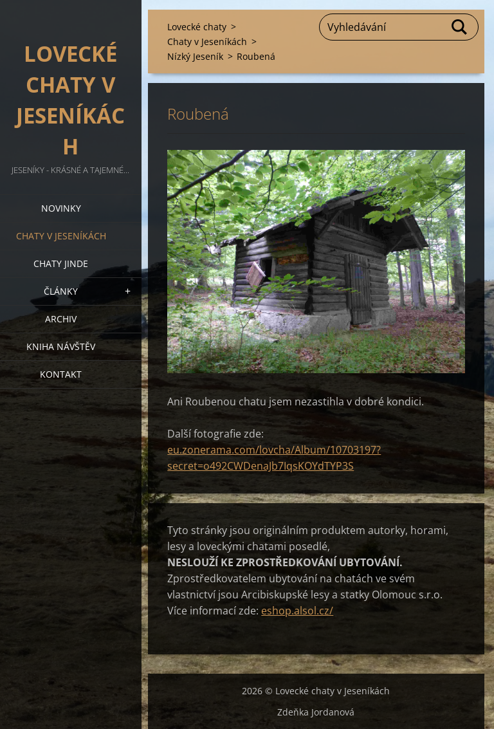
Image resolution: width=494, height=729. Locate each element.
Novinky (61, 208)
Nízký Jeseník (195, 56)
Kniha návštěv (60, 346)
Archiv (61, 319)
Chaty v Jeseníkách (61, 236)
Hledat (460, 27)
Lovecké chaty (196, 27)
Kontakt (61, 374)
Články (61, 291)
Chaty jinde (60, 263)
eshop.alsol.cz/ (297, 611)
